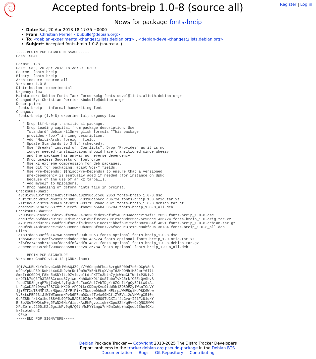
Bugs (144, 352)
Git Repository (169, 352)
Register (288, 4)
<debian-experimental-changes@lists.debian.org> (84, 39)
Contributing (202, 352)
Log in (306, 4)
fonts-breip (185, 22)
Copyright (143, 343)
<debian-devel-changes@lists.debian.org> (181, 39)
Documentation (117, 352)
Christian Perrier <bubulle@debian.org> (80, 34)
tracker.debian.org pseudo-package (162, 348)
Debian (86, 343)
